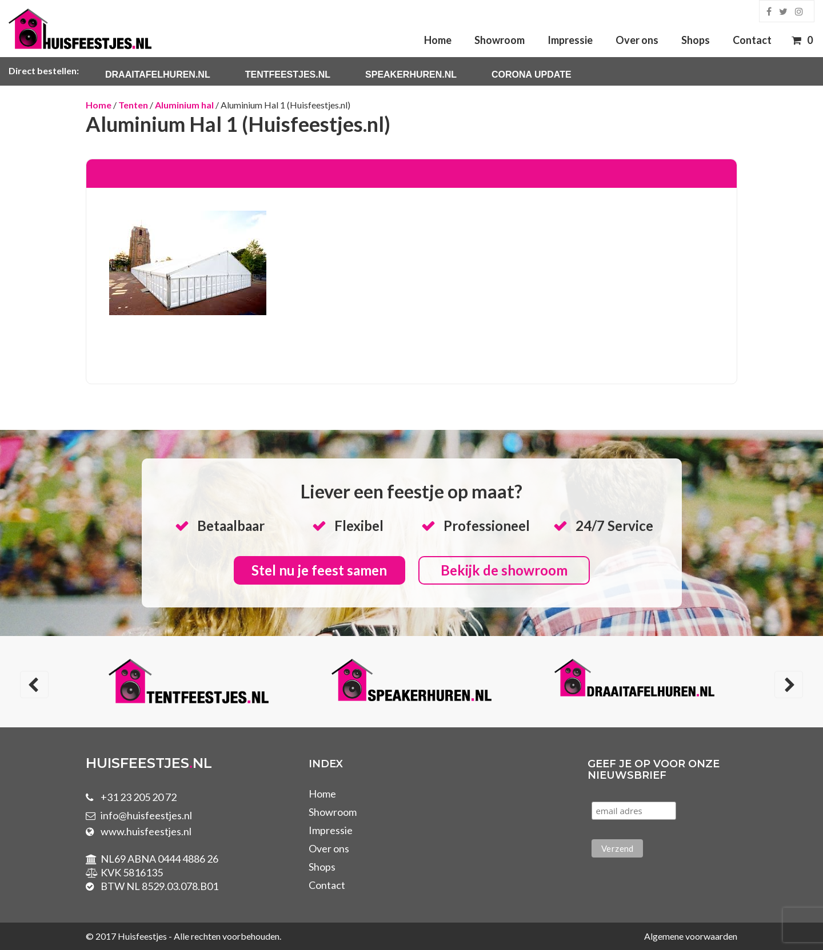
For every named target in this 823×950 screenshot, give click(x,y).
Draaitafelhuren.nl (157, 74)
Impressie (570, 40)
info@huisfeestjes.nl (146, 815)
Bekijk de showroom (504, 570)
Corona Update (532, 74)
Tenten (133, 104)
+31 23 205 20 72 (139, 797)
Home (438, 40)
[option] (188, 683)
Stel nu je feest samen (319, 570)
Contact (752, 40)
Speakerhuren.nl (411, 74)
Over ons (637, 40)
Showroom (499, 40)
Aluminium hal (184, 104)
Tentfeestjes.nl (287, 74)
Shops (695, 40)
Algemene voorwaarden (690, 936)
